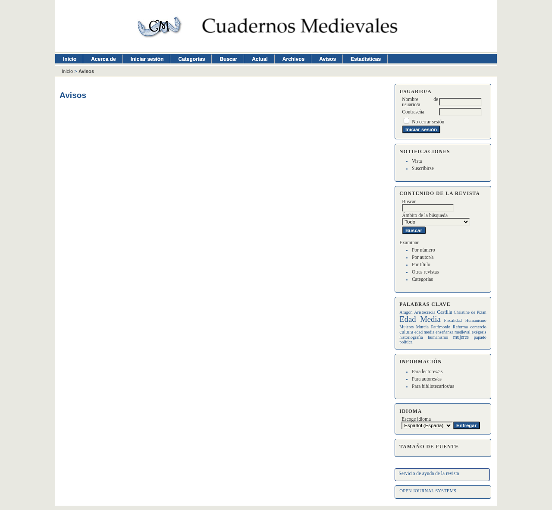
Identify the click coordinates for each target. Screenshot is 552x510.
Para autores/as (427, 378)
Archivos (293, 59)
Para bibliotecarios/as (433, 386)
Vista (417, 161)
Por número (423, 249)
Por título (421, 264)
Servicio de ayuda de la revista (428, 473)
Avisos (327, 59)
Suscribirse (423, 168)
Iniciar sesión (147, 59)
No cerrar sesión (428, 121)
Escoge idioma (416, 419)
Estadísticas (366, 59)
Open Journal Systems (427, 490)
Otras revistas (425, 271)
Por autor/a (423, 257)
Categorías (422, 279)
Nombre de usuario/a (420, 102)
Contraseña (413, 111)
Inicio (69, 59)
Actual (260, 59)
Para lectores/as (427, 371)
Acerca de (103, 59)
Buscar (228, 59)
